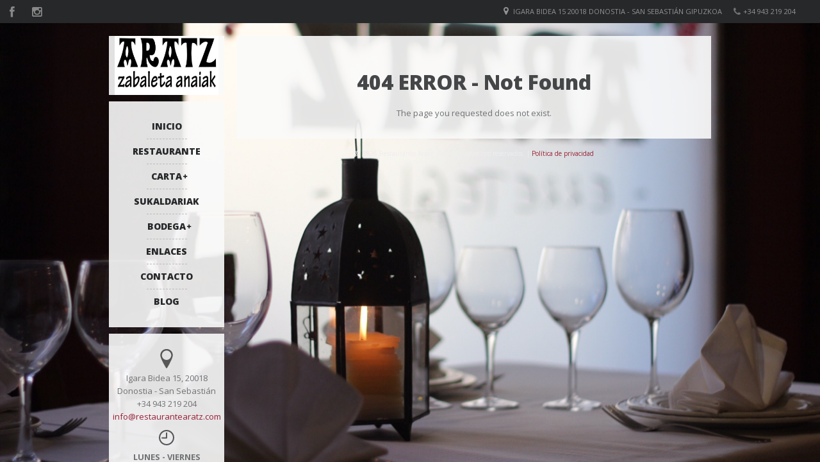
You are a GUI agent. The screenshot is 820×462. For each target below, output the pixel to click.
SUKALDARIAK (166, 201)
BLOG (166, 301)
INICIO (167, 126)
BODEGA (166, 226)
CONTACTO (166, 276)
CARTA (166, 176)
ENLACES (166, 251)
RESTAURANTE (167, 151)
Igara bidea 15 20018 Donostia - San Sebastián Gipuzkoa (617, 11)
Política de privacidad (563, 153)
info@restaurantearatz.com (167, 416)
